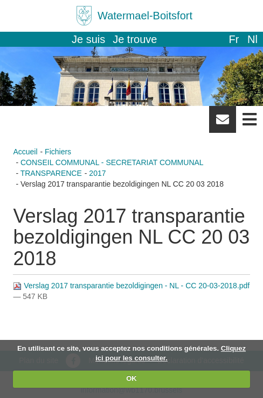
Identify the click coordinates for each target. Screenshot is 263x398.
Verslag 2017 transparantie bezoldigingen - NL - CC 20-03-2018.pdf (131, 285)
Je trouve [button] (135, 39)
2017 (97, 173)
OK (131, 378)
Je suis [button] (88, 39)
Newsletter (222, 123)
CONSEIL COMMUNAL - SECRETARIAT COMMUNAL (112, 162)
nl (252, 39)
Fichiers (58, 151)
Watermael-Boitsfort (145, 16)
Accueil (25, 151)
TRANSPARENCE (51, 173)
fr (234, 39)
